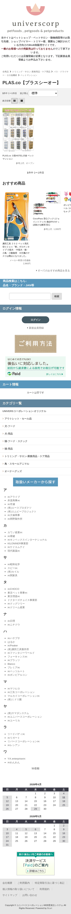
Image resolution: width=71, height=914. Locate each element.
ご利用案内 (23, 882)
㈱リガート (14, 737)
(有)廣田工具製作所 (18, 649)
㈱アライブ (14, 496)
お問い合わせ (29, 895)
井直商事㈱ (14, 500)
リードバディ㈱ (16, 734)
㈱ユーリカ (14, 720)
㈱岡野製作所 (15, 518)
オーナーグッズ (13, 471)
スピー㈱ (12, 568)
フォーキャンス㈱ (17, 656)
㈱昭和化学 (14, 564)
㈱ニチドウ (14, 624)
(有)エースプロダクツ (19, 507)
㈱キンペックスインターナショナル (27, 539)
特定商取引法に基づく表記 (49, 882)
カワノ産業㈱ (15, 532)
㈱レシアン (14, 745)
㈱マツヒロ (14, 688)
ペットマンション (28, 75)
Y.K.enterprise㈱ (16, 758)
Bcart (49, 908)
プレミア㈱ (14, 667)
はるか (11, 642)
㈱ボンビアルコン (17, 674)
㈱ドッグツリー (16, 603)
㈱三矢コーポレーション (21, 692)
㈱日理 (11, 620)
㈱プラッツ (14, 660)
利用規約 (44, 889)
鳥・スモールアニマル (16, 463)
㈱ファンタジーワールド (21, 652)
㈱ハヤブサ (14, 638)
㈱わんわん (14, 762)
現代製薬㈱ (14, 550)
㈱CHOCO (13, 589)
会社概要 (7, 882)
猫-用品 (8, 448)
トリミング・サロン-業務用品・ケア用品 (31, 71)
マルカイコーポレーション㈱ (24, 695)
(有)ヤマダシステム (18, 713)
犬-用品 (8, 433)
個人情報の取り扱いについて (18, 889)
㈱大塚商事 (14, 515)
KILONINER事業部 (18, 543)
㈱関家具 (12, 575)
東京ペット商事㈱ (17, 592)
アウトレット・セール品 (18, 418)
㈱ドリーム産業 (16, 607)
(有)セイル (13, 571)
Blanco (11, 664)
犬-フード (9, 426)
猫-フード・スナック (15, 441)
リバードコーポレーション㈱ (24, 741)
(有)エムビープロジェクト (22, 511)
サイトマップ (9, 895)
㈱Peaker (13, 645)
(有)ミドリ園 (15, 699)
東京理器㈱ (14, 596)
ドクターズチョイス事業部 (22, 600)
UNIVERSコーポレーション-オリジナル (24, 411)
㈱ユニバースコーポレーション (25, 716)
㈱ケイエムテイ (16, 547)
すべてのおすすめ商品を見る (54, 270)
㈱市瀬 (11, 504)
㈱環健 (11, 536)
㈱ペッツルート (16, 671)
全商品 (5, 71)
